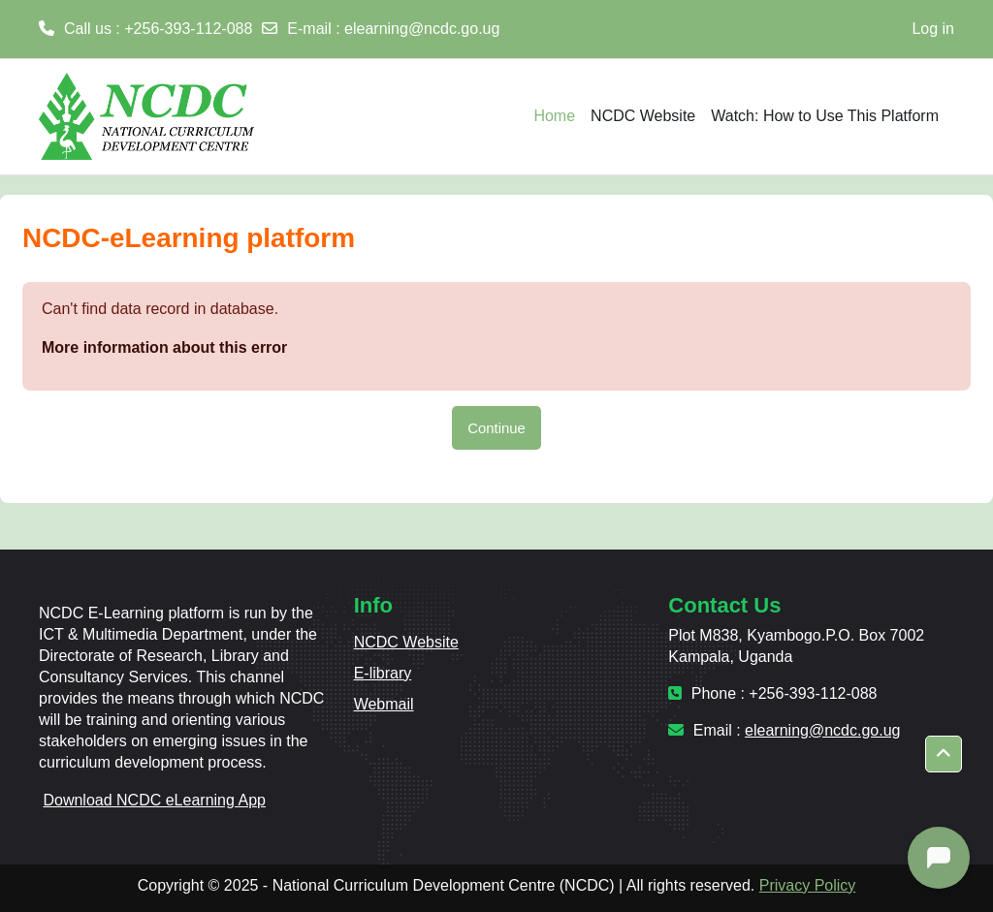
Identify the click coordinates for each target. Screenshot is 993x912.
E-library (383, 673)
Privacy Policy (807, 885)
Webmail (384, 704)
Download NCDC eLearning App (154, 800)
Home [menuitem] (554, 116)
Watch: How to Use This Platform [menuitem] (825, 116)
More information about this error (164, 347)
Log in (933, 28)
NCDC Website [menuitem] (643, 116)
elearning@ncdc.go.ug (421, 28)
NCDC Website (406, 642)
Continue (496, 428)
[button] (943, 754)
